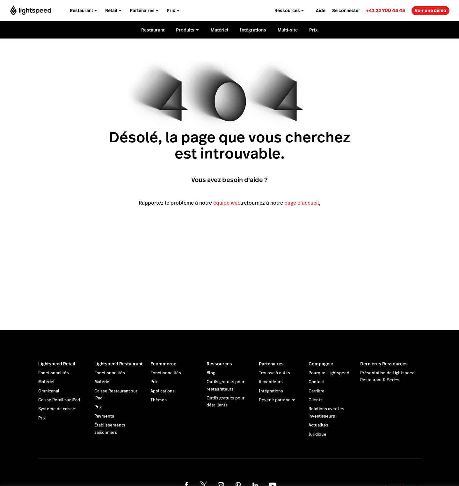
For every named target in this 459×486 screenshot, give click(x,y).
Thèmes (158, 400)
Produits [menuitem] (185, 30)
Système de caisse (56, 409)
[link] (385, 10)
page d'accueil (301, 203)
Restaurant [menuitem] (81, 10)
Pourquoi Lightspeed (329, 373)
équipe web (227, 203)
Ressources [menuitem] (287, 10)
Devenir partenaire (277, 400)
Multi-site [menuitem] (288, 30)
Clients (316, 400)
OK (401, 477)
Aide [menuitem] (320, 10)
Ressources (219, 364)
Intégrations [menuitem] (253, 30)
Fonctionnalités (53, 373)
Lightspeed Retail (56, 364)
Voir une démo (430, 10)
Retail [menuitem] (111, 10)
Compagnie (321, 364)
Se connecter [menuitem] (346, 10)
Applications (162, 391)
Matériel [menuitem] (219, 30)
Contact (316, 382)
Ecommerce (163, 364)
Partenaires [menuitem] (142, 10)
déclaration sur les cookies (263, 474)
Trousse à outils (274, 373)
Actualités (318, 425)
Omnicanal (48, 391)
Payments (104, 416)
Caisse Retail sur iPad (59, 400)
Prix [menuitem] (171, 10)
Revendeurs (271, 382)
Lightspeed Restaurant (118, 364)
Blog (211, 373)
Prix (42, 418)
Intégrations (271, 391)
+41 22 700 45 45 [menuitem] (385, 10)
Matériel (46, 382)
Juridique (317, 434)
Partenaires (271, 364)
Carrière (316, 391)
